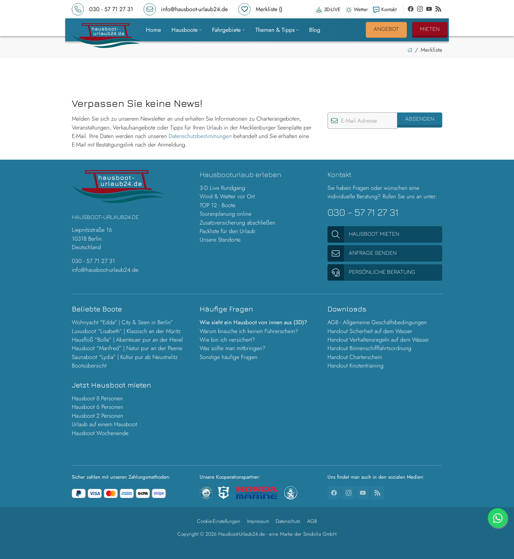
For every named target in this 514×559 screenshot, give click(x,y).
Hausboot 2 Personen (97, 415)
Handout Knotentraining (355, 365)
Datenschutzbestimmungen (200, 136)
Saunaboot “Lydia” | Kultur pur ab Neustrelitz (125, 357)
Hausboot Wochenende (100, 433)
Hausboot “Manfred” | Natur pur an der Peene (127, 348)
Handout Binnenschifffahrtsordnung (369, 348)
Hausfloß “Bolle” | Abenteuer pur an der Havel (127, 339)
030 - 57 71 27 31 (93, 261)
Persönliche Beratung (371, 272)
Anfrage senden (362, 253)
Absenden (419, 118)
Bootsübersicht (89, 365)
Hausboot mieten (363, 234)
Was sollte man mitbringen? (233, 348)
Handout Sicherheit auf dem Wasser (369, 331)
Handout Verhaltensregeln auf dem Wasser (378, 339)
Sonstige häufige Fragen (228, 357)
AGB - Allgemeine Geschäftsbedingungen (377, 322)
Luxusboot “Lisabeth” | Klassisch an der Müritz (126, 331)
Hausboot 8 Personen (97, 398)
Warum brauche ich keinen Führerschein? (249, 331)
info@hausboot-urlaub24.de (105, 270)
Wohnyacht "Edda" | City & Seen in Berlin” (122, 322)
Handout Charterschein (354, 357)
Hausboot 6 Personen (97, 407)
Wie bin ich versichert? (227, 339)
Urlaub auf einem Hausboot (104, 424)
